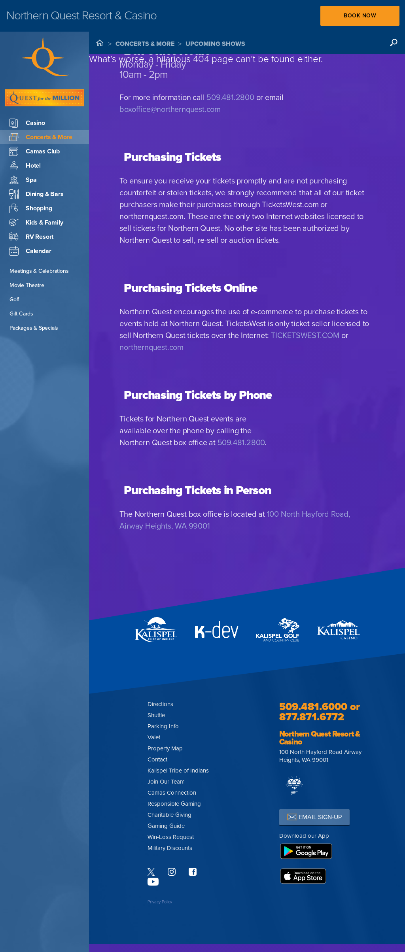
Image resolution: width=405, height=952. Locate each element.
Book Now (360, 15)
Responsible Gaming (174, 803)
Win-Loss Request (171, 837)
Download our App (304, 835)
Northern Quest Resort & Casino (319, 738)
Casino (27, 123)
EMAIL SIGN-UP (314, 817)
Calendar (30, 251)
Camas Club (34, 151)
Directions (160, 704)
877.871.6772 (311, 717)
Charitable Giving (169, 814)
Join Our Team (166, 781)
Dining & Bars (36, 194)
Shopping (30, 208)
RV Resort (31, 237)
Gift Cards (21, 313)
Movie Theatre (26, 285)
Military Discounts (170, 848)
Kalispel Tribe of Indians (178, 770)
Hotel (25, 165)
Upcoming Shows (215, 44)
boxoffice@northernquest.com (170, 109)
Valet (154, 737)
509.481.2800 (230, 97)
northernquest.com (151, 347)
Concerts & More (144, 44)
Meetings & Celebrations (38, 271)
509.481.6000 (313, 707)
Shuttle (156, 715)
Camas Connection (172, 792)
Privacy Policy (160, 902)
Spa (22, 180)
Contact (157, 759)
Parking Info (163, 726)
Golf (14, 299)
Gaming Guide (166, 825)
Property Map (165, 748)
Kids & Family (36, 222)
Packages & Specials (33, 328)
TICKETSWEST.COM (305, 335)
